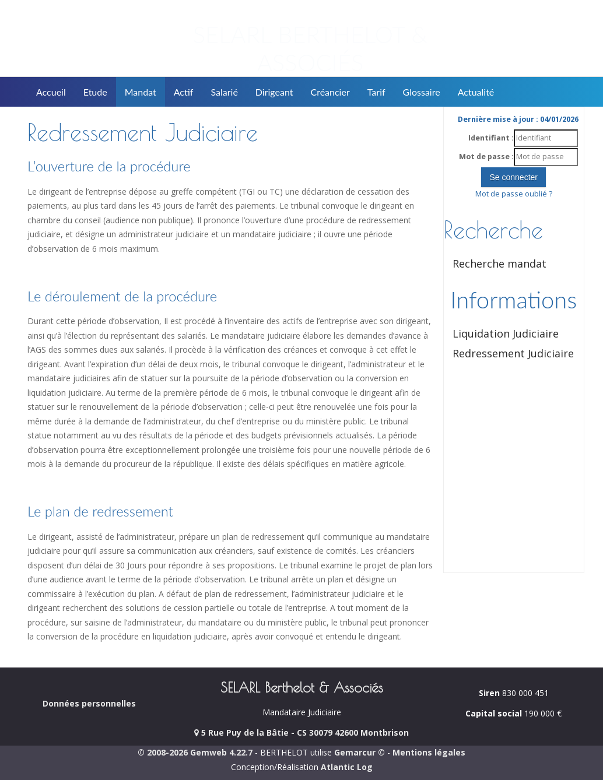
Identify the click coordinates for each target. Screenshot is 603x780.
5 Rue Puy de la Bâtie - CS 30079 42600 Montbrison (301, 732)
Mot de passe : (486, 156)
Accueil (51, 91)
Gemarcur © (359, 752)
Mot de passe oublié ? (513, 194)
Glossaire (421, 91)
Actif (184, 91)
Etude (95, 91)
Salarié (224, 91)
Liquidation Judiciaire (506, 333)
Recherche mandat (499, 263)
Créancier (330, 91)
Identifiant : (491, 138)
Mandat (140, 91)
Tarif (376, 91)
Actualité (476, 91)
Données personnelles (89, 703)
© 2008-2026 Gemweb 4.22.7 (195, 752)
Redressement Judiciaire (513, 353)
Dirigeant (274, 91)
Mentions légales (428, 752)
